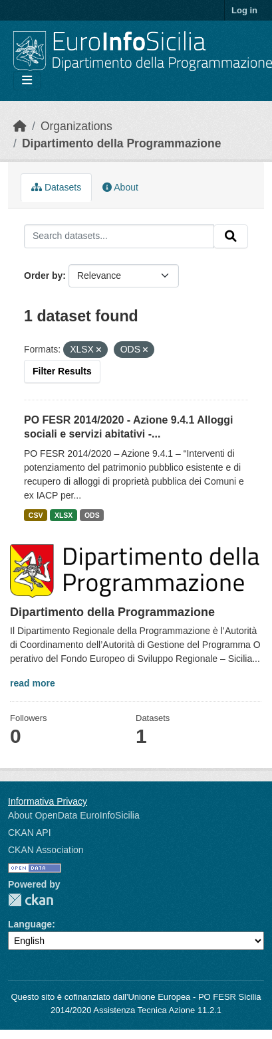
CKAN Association (46, 849)
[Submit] (230, 236)
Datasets (56, 187)
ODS (92, 515)
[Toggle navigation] (27, 80)
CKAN (30, 900)
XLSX (63, 515)
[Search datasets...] (119, 236)
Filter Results (62, 371)
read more (32, 683)
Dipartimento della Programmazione (121, 143)
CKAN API (29, 832)
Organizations (76, 126)
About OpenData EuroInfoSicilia (74, 815)
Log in (244, 10)
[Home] (20, 126)
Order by (43, 275)
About (120, 187)
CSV (36, 515)
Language (30, 924)
